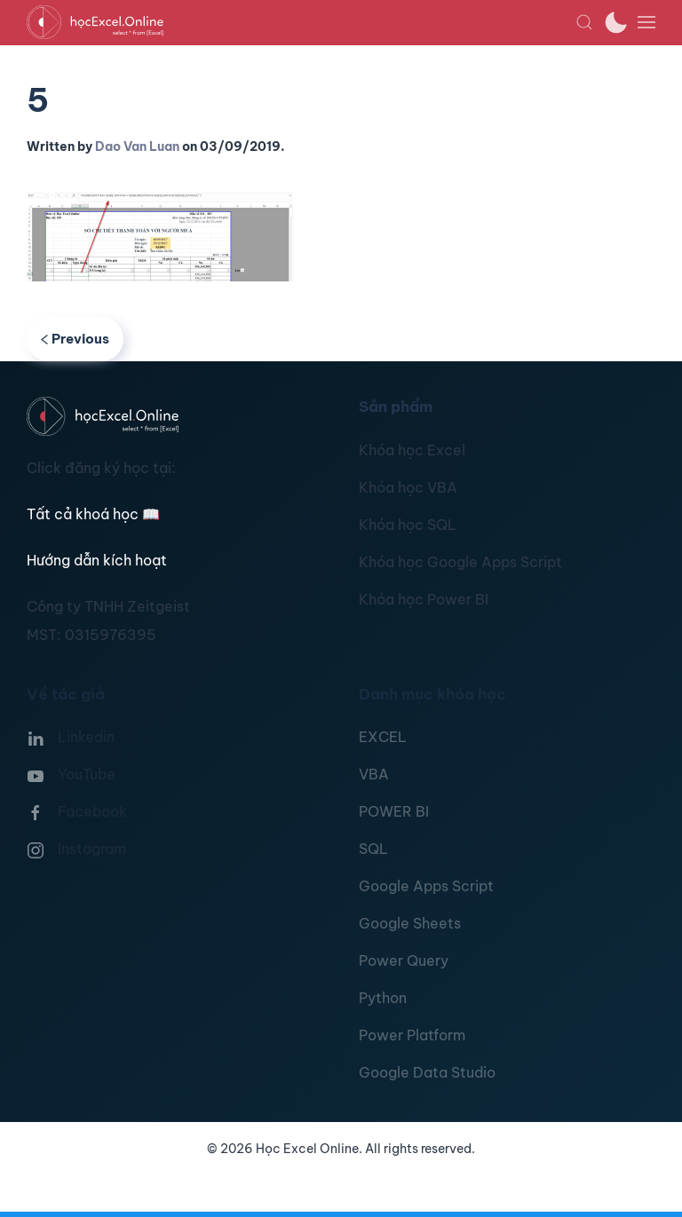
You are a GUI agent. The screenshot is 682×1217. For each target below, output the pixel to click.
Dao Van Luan (137, 146)
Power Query (403, 960)
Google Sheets (410, 923)
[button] (584, 22)
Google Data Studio (427, 1072)
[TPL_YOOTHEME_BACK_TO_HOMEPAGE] (301, 22)
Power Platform (412, 1035)
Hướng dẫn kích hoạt (97, 560)
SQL (373, 848)
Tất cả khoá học (93, 514)
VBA (374, 774)
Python (383, 998)
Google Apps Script (426, 886)
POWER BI (394, 811)
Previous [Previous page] (75, 338)
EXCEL (383, 737)
